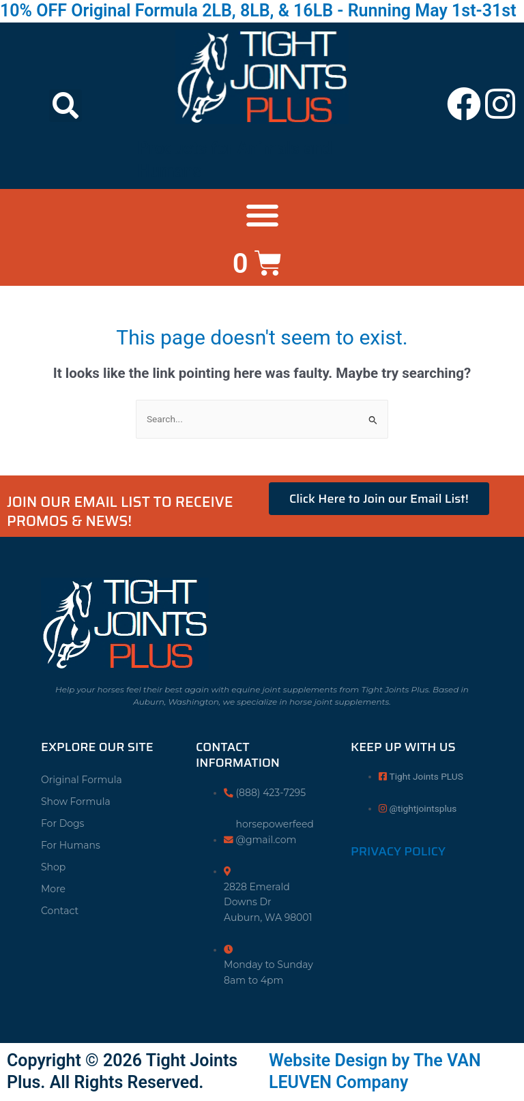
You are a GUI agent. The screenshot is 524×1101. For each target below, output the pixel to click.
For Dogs (62, 823)
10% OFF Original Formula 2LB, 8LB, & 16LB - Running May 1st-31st (258, 10)
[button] (65, 105)
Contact (59, 911)
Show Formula (76, 801)
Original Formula (81, 780)
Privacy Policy (398, 851)
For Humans (70, 845)
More (53, 889)
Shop (53, 867)
